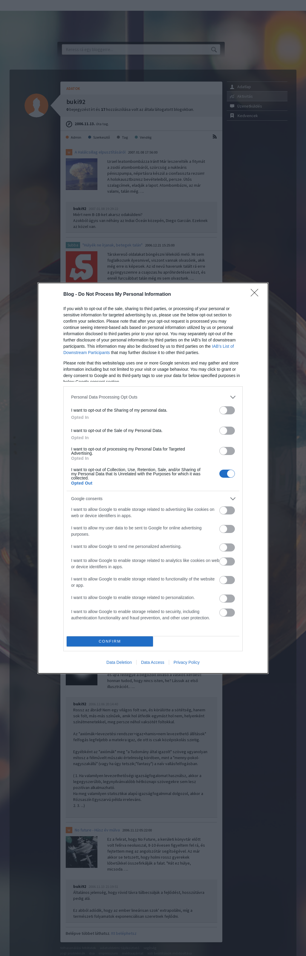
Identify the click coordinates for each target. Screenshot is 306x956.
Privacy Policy (187, 662)
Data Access (152, 662)
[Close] (256, 294)
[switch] (227, 410)
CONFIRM (110, 641)
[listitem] (153, 397)
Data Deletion (119, 662)
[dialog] (153, 478)
